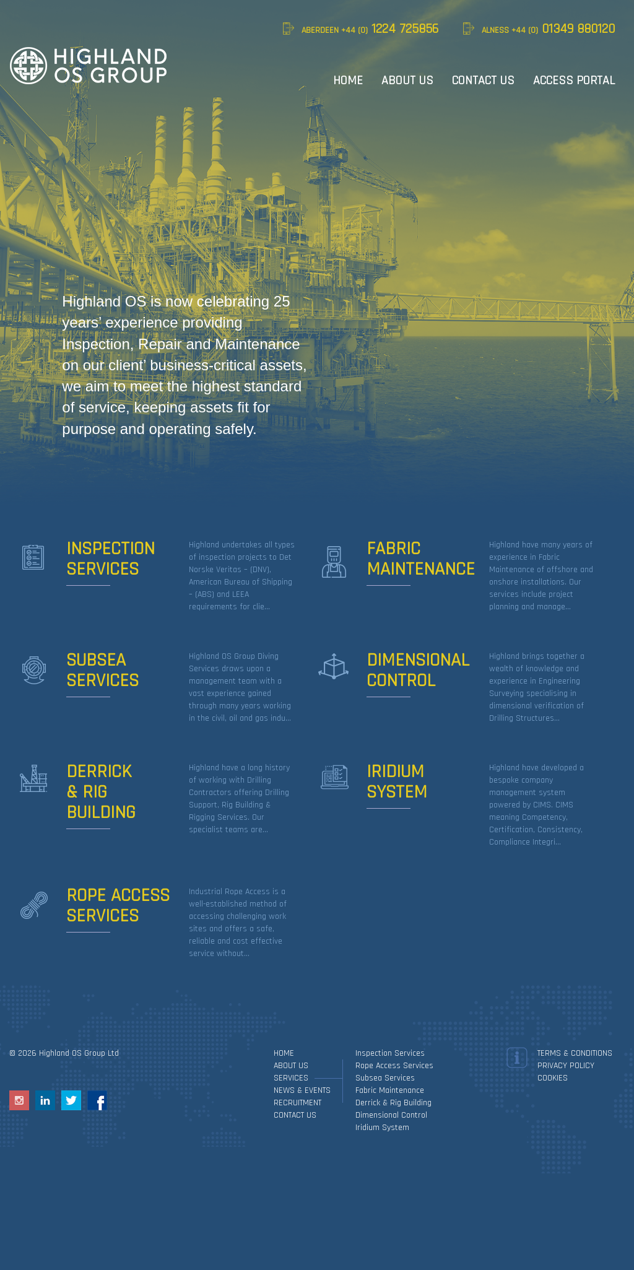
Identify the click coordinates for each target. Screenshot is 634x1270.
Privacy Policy (565, 1065)
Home (348, 80)
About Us (407, 80)
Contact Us (483, 80)
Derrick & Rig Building (393, 1102)
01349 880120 (548, 29)
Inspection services (390, 1053)
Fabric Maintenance (389, 1090)
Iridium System (382, 1127)
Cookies (552, 1078)
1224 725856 (370, 29)
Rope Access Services (394, 1065)
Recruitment (297, 1102)
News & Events (302, 1090)
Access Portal (574, 80)
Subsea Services (385, 1078)
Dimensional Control (391, 1115)
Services (291, 1078)
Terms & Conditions (574, 1053)
